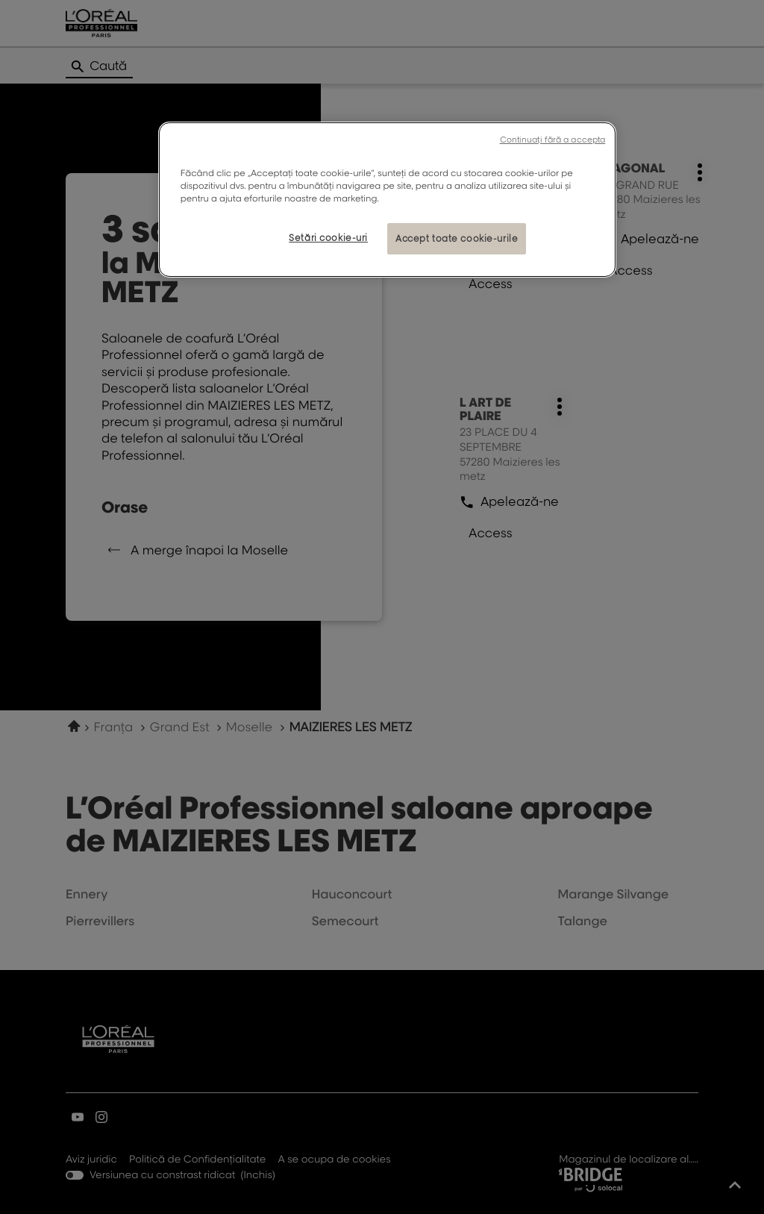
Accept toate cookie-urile (456, 238)
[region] (387, 200)
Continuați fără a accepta (553, 139)
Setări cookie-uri (328, 237)
